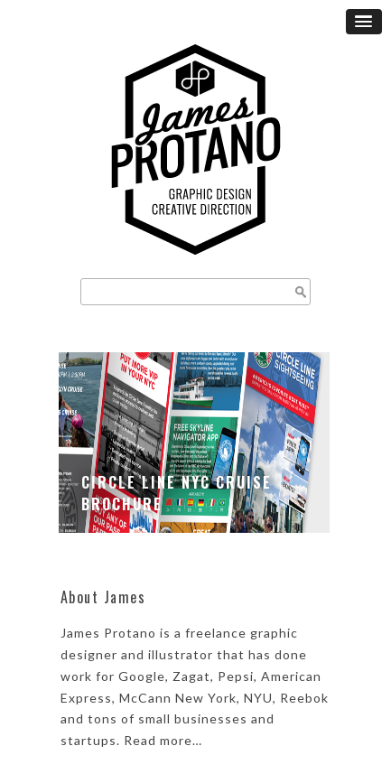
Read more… (163, 740)
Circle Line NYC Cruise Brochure (176, 493)
